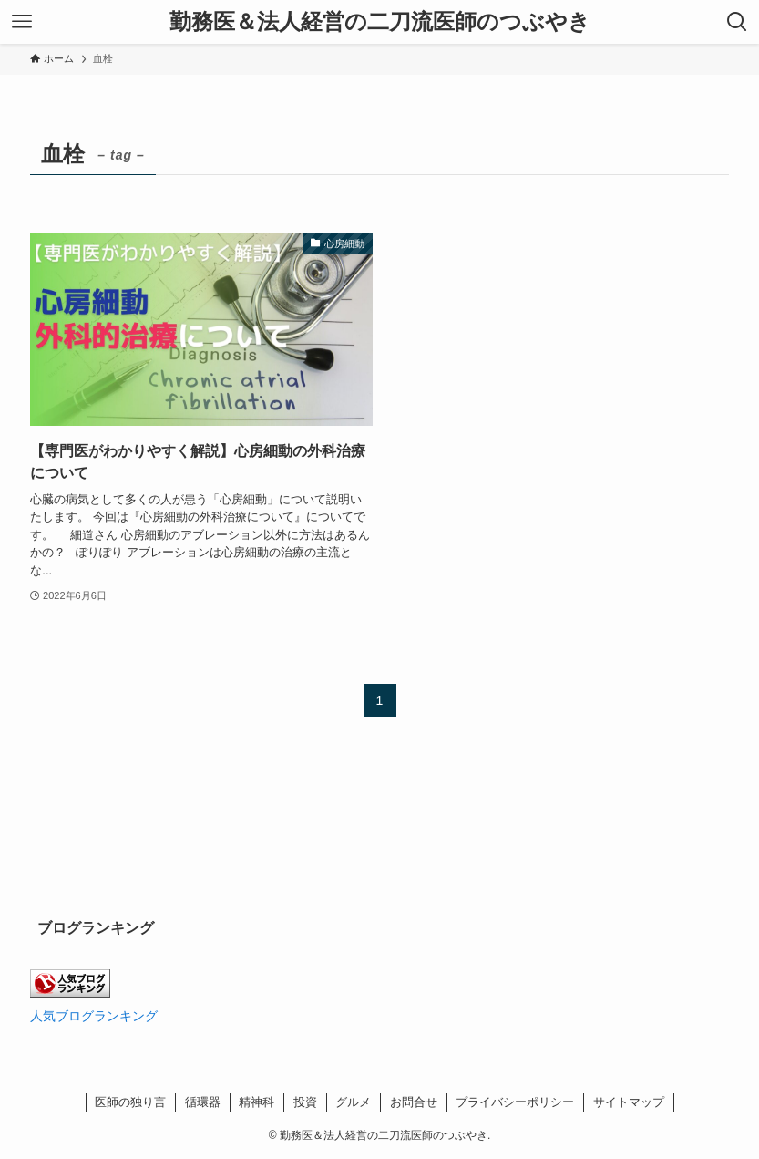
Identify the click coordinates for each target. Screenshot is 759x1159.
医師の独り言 (130, 1102)
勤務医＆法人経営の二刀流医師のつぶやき (379, 22)
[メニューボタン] (22, 22)
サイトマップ (628, 1102)
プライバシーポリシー (515, 1102)
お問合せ (413, 1102)
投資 (305, 1102)
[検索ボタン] (737, 22)
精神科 (256, 1102)
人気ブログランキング (94, 1016)
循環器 (203, 1102)
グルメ (353, 1102)
